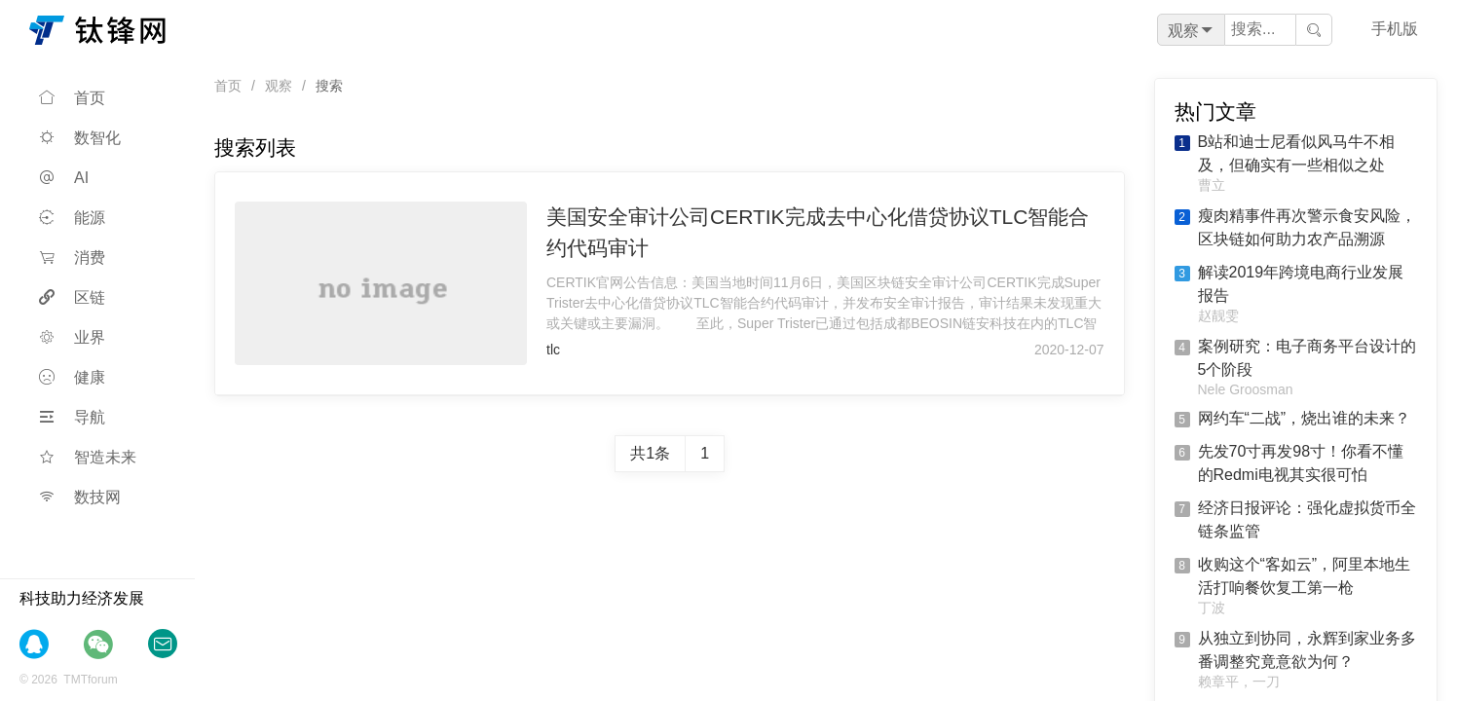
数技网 (80, 497)
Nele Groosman (1245, 389)
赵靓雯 (1218, 315)
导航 (72, 417)
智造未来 (87, 457)
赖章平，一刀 (1239, 681)
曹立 (1211, 185)
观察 (278, 85)
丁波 (1211, 607)
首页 (72, 98)
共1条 (650, 453)
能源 (72, 217)
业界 (72, 337)
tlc (553, 349)
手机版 (1394, 28)
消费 (72, 257)
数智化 (80, 137)
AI (64, 177)
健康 (72, 377)
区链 (72, 297)
